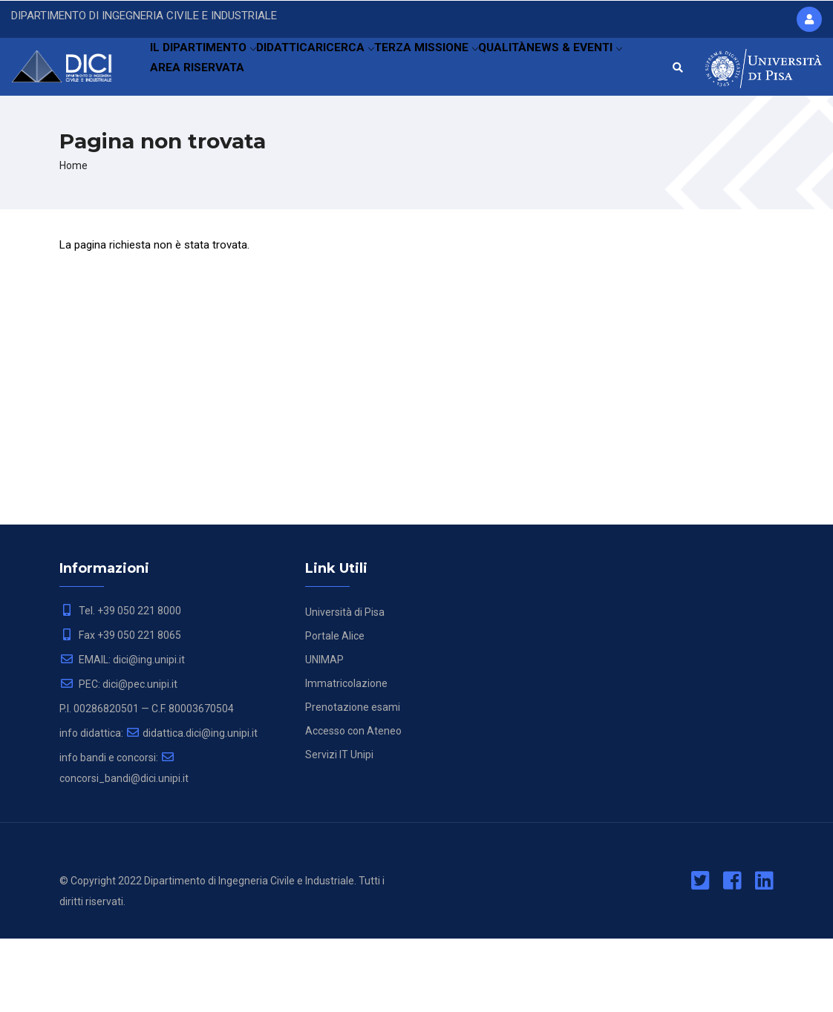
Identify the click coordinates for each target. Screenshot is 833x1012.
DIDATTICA (299, 70)
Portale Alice (335, 709)
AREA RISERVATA (299, 136)
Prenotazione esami (352, 780)
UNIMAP (324, 733)
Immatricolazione (346, 757)
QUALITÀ (541, 70)
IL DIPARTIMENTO (206, 70)
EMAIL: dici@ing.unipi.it (122, 733)
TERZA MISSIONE (456, 70)
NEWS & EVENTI (200, 136)
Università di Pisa (345, 685)
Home (73, 238)
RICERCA (368, 70)
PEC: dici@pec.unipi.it (118, 757)
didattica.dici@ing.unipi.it (191, 806)
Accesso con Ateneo (353, 804)
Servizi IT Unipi (339, 828)
